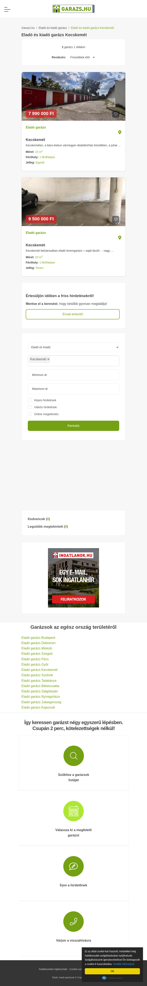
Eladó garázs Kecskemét (39, 670)
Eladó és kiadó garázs (53, 27)
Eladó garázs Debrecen (38, 643)
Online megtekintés (46, 414)
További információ (124, 964)
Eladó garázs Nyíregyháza (40, 696)
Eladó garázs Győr (35, 664)
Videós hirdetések (45, 407)
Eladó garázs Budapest (38, 637)
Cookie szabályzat (80, 969)
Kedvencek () (39, 519)
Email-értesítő (73, 314)
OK (113, 971)
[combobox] (73, 360)
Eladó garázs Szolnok (37, 675)
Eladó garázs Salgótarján (39, 691)
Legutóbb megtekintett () (48, 526)
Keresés (74, 425)
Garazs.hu (28, 27)
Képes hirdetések (45, 400)
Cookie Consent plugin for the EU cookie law (113, 978)
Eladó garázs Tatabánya (38, 680)
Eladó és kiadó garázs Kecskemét (92, 27)
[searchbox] (60, 360)
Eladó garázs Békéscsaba (40, 686)
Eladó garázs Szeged (36, 653)
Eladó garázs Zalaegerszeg (41, 702)
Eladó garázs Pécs (35, 659)
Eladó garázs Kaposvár (38, 707)
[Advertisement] (73, 475)
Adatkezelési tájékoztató (53, 969)
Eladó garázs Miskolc (36, 648)
